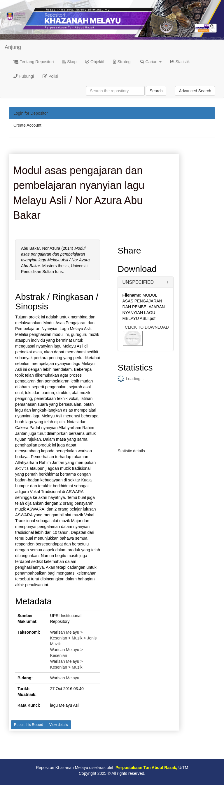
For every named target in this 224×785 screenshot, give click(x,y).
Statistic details (131, 451)
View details (58, 725)
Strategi (122, 61)
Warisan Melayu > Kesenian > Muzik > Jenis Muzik (73, 638)
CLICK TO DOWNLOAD (147, 327)
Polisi (50, 76)
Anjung (13, 47)
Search (156, 90)
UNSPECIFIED (138, 282)
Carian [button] (151, 61)
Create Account (27, 125)
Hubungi (23, 76)
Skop (69, 61)
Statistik (180, 61)
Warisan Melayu (64, 678)
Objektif (94, 61)
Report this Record (28, 725)
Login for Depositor (30, 113)
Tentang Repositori (33, 61)
